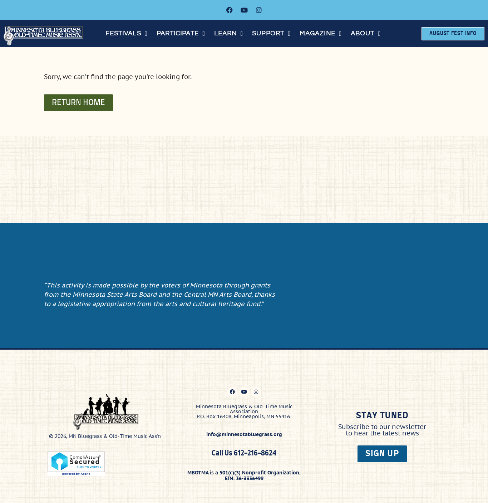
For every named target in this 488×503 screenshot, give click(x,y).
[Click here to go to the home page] (46, 35)
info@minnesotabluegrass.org (244, 433)
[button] (127, 33)
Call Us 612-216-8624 (244, 452)
